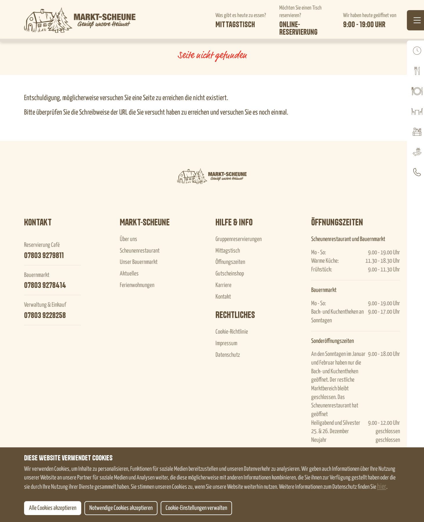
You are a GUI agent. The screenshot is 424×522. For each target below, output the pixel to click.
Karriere (223, 285)
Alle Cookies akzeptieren (52, 508)
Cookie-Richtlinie (231, 332)
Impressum (226, 343)
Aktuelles (129, 274)
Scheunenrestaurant (140, 251)
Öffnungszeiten (230, 262)
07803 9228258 (45, 315)
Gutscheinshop (229, 274)
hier (381, 486)
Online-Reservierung (298, 28)
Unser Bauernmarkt (138, 262)
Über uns (128, 239)
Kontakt (223, 297)
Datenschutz (227, 355)
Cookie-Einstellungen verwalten (196, 508)
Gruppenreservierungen (238, 239)
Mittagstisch (235, 24)
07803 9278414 (45, 285)
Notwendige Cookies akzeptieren (121, 508)
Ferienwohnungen (137, 285)
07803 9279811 (44, 255)
